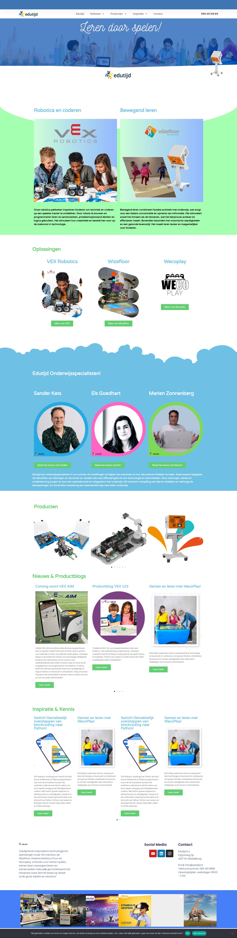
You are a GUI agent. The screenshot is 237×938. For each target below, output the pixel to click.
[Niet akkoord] (232, 933)
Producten (118, 14)
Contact (158, 13)
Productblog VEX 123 (110, 586)
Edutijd (80, 13)
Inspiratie (140, 14)
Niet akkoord (199, 933)
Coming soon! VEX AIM (54, 586)
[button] (36, 538)
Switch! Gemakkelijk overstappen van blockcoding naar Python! (50, 723)
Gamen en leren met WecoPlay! (175, 586)
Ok (187, 933)
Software (97, 14)
